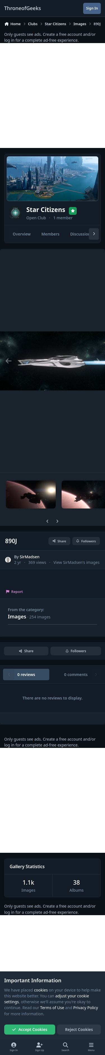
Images (17, 616)
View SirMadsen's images (76, 562)
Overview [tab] (22, 234)
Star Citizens (45, 209)
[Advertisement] (52, 95)
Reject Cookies (79, 1029)
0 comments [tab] (76, 674)
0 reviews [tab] (26, 674)
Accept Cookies (29, 1029)
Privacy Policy (85, 1008)
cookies (41, 990)
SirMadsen (30, 557)
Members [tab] (50, 234)
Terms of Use (52, 1008)
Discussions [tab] (81, 234)
